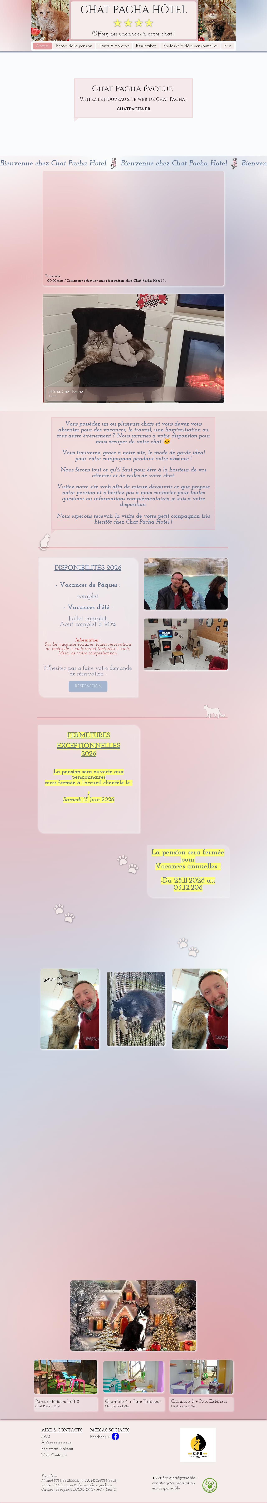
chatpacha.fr (133, 109)
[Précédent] (48, 348)
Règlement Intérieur (57, 1449)
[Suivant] (218, 348)
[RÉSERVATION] (88, 686)
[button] (227, 46)
